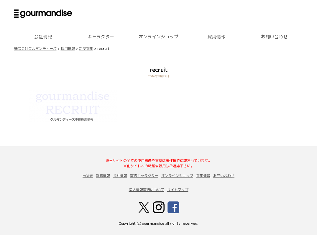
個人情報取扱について (146, 189)
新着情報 (103, 175)
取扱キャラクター (144, 175)
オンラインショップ (158, 37)
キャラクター (101, 37)
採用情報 (216, 37)
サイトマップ (177, 189)
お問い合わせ (274, 37)
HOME (88, 175)
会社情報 (43, 37)
